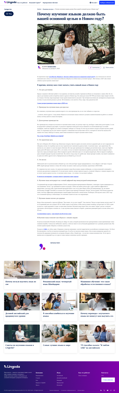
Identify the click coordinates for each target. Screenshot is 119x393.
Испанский (59, 385)
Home (39, 9)
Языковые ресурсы (48, 9)
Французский (60, 382)
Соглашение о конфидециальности (68, 390)
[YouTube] (107, 390)
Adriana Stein (52, 66)
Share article (108, 68)
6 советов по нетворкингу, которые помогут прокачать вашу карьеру (58, 176)
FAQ (102, 375)
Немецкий (59, 380)
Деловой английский (62, 378)
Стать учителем (108, 380)
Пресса (37, 385)
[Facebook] (111, 390)
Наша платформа (82, 375)
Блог (37, 380)
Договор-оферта (81, 390)
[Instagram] (114, 390)
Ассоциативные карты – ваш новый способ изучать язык (54, 214)
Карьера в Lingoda (40, 382)
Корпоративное (39, 375)
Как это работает (22, 3)
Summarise (94, 68)
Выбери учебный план (107, 3)
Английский (60, 375)
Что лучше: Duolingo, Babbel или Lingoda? (50, 136)
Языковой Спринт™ (35, 3)
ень (72, 77)
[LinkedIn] (101, 390)
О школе (38, 378)
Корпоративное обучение (50, 3)
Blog (9, 14)
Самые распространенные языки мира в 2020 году (52, 103)
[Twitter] (104, 390)
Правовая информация (54, 390)
